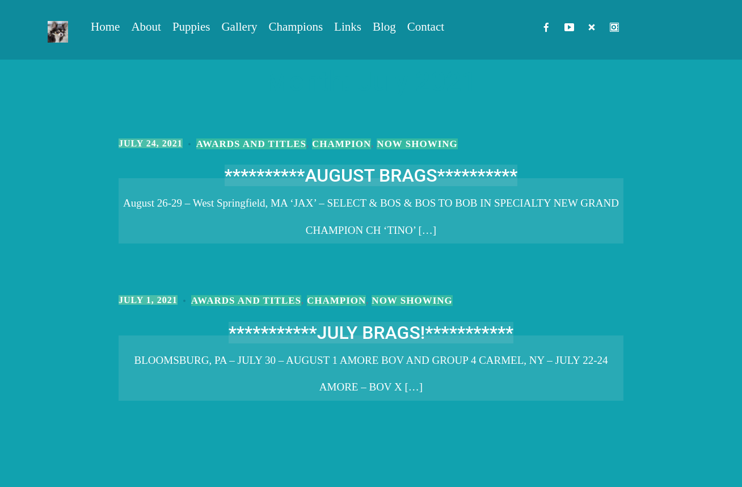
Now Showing (417, 143)
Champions (295, 26)
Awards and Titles (251, 143)
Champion (341, 143)
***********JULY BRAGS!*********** (371, 332)
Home (105, 26)
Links (347, 26)
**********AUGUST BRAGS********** (371, 175)
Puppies (191, 26)
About (146, 26)
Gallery (239, 26)
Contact (425, 26)
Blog (384, 26)
